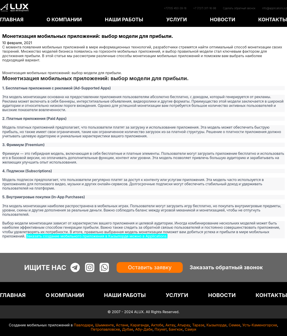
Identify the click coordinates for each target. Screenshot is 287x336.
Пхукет (161, 329)
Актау (170, 325)
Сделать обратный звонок (239, 8)
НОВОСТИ (222, 19)
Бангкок (176, 329)
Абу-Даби (143, 329)
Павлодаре (83, 325)
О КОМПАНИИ (64, 19)
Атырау (183, 325)
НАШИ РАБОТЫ (124, 19)
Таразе (198, 325)
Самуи (190, 329)
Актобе (157, 325)
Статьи (8, 68)
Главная (9, 64)
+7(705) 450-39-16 (175, 8)
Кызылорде (217, 325)
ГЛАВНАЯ (12, 19)
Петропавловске (105, 329)
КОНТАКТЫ (272, 19)
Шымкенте (104, 325)
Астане (122, 325)
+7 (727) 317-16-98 (204, 8)
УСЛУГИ (176, 19)
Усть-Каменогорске (259, 325)
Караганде (139, 325)
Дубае (127, 329)
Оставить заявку (150, 267)
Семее (234, 325)
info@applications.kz (274, 8)
